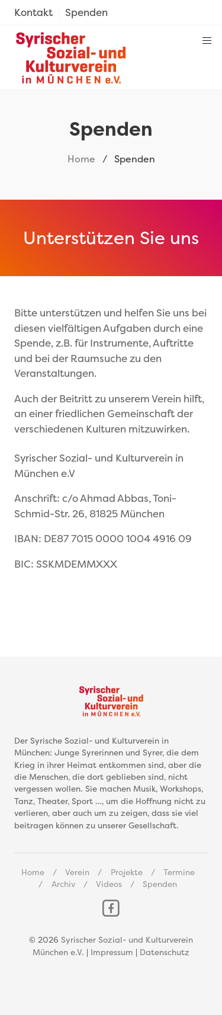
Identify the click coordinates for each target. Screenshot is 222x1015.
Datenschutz (164, 952)
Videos (109, 884)
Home (81, 158)
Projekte (127, 872)
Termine (179, 872)
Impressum (112, 952)
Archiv (63, 884)
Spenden (160, 884)
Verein (77, 872)
